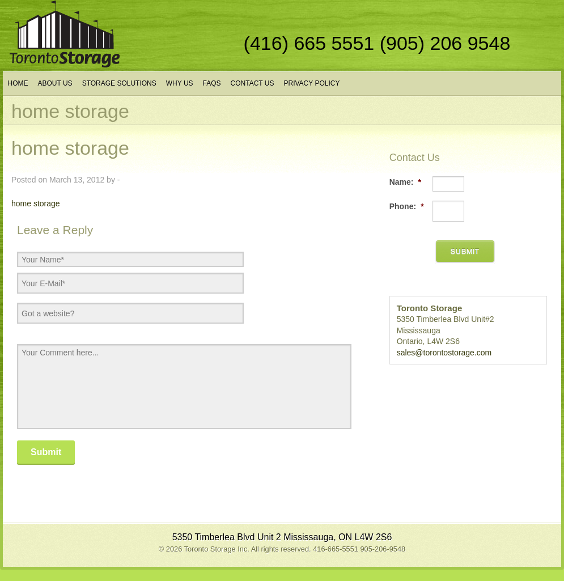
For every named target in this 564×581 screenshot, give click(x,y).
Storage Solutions (119, 83)
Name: (405, 181)
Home (18, 83)
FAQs (212, 83)
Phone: (406, 206)
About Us (55, 83)
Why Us (179, 83)
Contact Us (252, 83)
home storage (35, 203)
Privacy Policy (311, 83)
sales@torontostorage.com (444, 352)
